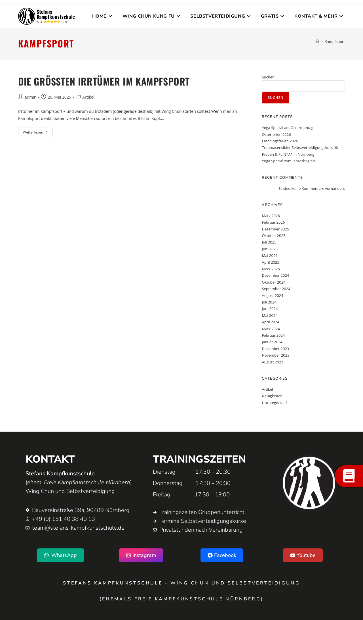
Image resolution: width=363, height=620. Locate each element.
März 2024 (271, 328)
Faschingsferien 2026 (280, 140)
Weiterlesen (38, 131)
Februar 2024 (273, 335)
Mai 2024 (269, 315)
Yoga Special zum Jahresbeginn (288, 160)
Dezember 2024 (275, 275)
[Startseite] (317, 41)
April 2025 (270, 262)
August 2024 (272, 295)
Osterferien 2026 (276, 134)
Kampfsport (335, 41)
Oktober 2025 (273, 235)
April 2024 (270, 321)
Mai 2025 (269, 255)
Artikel (88, 97)
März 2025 (271, 268)
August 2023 (272, 362)
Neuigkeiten (272, 395)
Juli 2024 (269, 302)
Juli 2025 (269, 242)
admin (30, 97)
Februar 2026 (273, 222)
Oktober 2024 (273, 282)
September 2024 (276, 288)
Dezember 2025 (275, 229)
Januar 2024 (272, 341)
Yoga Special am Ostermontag (287, 127)
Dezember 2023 (275, 348)
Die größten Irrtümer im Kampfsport (104, 81)
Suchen (268, 77)
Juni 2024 (270, 308)
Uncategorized (274, 402)
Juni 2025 (270, 248)
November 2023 (275, 355)
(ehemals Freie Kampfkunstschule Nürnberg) (182, 599)
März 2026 (271, 215)
